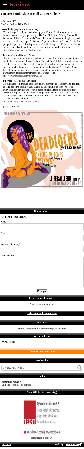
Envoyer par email (21, 193)
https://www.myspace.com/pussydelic (21, 101)
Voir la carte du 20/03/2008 (42, 313)
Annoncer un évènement (42, 351)
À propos (6, 444)
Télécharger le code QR (42, 437)
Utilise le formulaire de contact (16, 384)
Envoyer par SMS (30, 193)
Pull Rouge (9, 341)
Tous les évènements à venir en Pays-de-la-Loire (42, 328)
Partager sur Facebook (4, 193)
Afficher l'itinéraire (56, 193)
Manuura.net (72, 444)
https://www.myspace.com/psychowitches (22, 75)
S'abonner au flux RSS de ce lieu (47, 193)
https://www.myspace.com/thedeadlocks (22, 50)
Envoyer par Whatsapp (38, 193)
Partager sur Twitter (12, 193)
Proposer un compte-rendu (42, 304)
